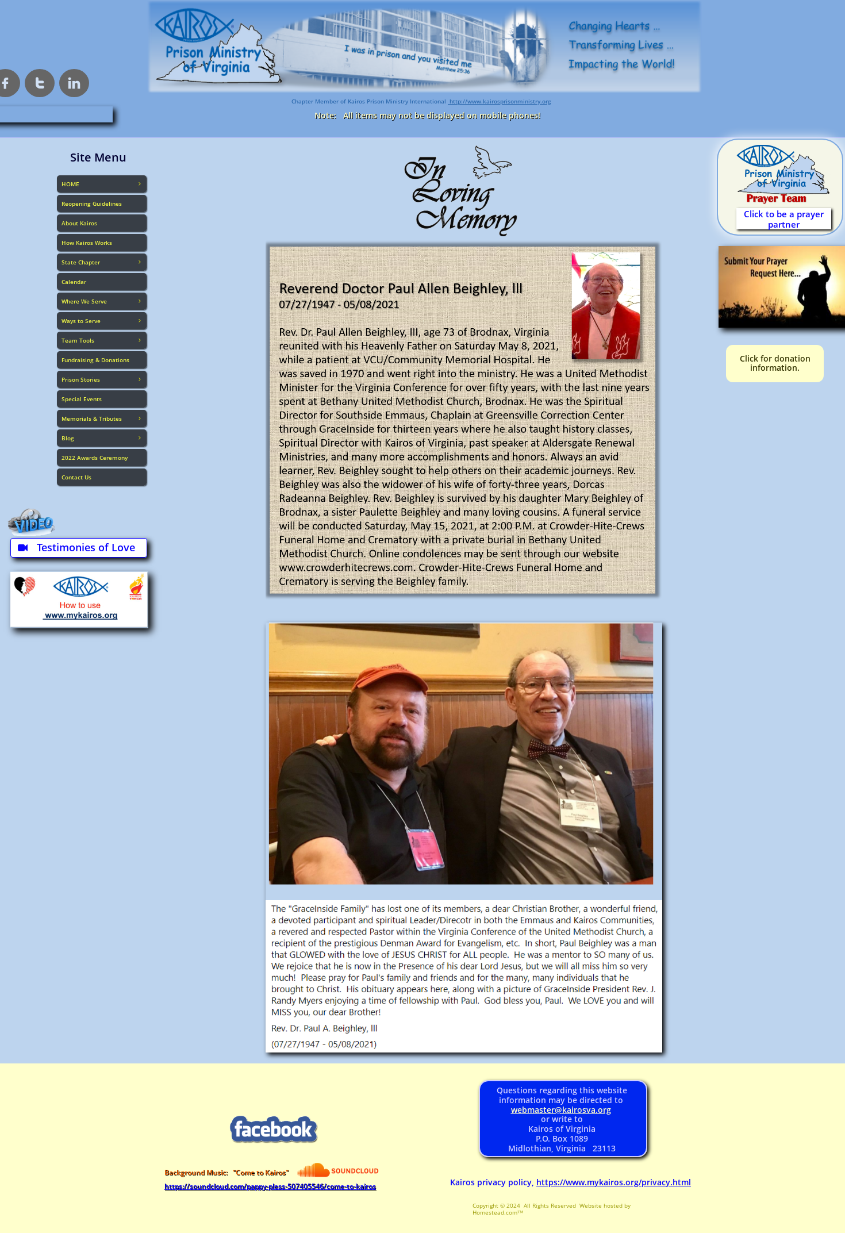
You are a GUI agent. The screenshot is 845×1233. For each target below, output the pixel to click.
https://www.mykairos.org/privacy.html (613, 1182)
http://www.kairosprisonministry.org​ (499, 101)
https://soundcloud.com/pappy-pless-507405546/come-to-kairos (270, 1186)
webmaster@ (536, 1109)
